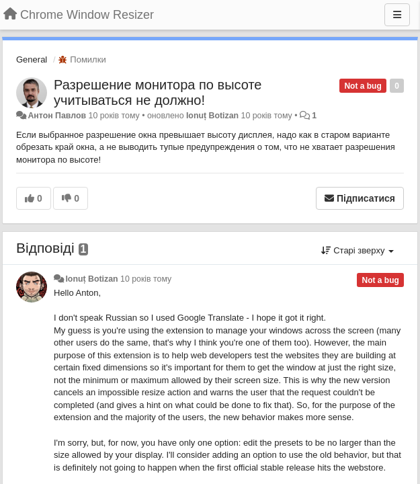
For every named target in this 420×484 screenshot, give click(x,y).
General (31, 59)
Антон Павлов (57, 115)
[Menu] (397, 14)
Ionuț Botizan (212, 115)
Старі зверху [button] (357, 250)
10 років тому (145, 279)
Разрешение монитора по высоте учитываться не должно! (157, 92)
